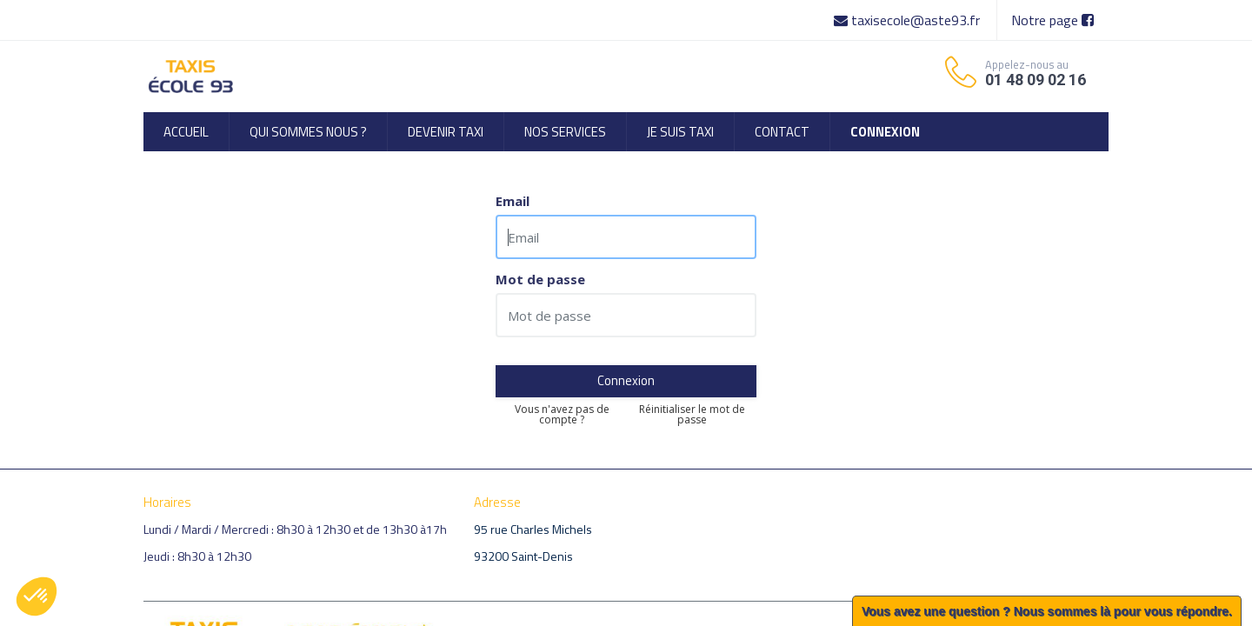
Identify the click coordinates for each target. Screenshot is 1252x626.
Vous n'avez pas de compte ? (562, 414)
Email (512, 201)
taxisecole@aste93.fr (908, 20)
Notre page (1052, 20)
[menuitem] (186, 131)
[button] (36, 596)
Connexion (626, 380)
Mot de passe (540, 279)
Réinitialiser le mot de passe (692, 414)
